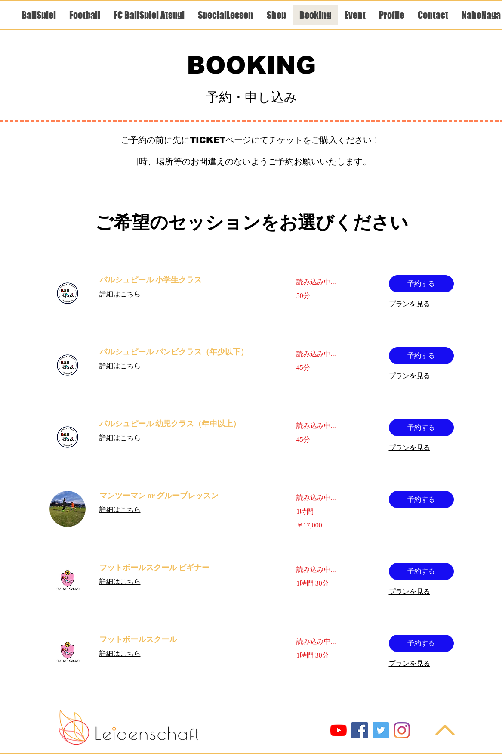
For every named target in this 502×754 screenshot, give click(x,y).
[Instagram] (402, 730)
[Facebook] (359, 730)
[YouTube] (338, 730)
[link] (187, 280)
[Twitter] (381, 730)
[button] (421, 283)
